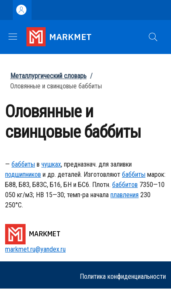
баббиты (23, 164)
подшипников (23, 174)
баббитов (125, 185)
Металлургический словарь (48, 76)
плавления (124, 195)
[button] (153, 37)
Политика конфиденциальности (123, 276)
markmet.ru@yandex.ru (35, 249)
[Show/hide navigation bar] (12, 36)
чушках (51, 164)
